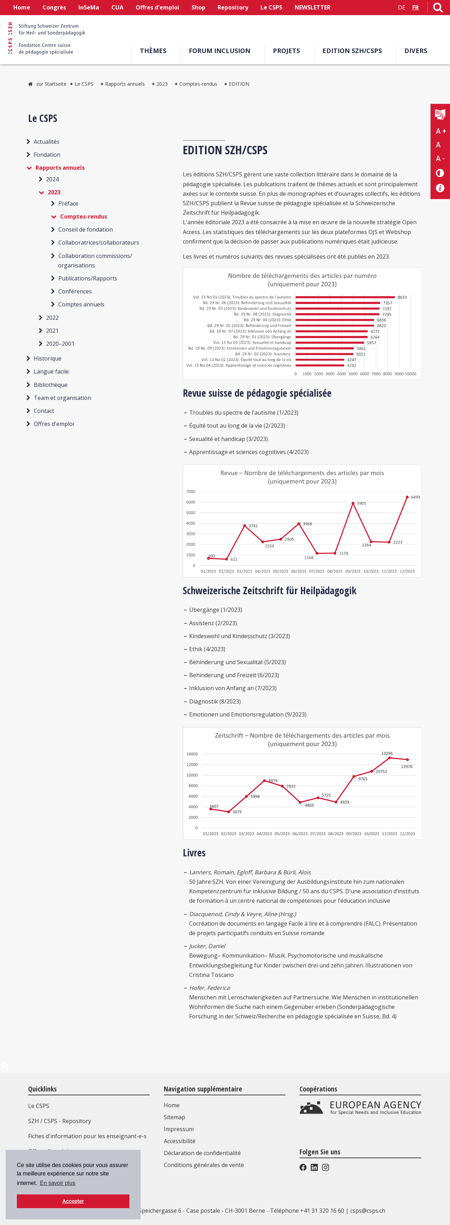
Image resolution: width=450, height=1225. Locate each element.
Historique (48, 358)
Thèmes (153, 50)
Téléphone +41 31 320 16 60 (307, 1210)
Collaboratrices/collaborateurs (98, 242)
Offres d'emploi (157, 7)
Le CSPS (271, 7)
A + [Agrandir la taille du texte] (441, 131)
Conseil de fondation (85, 229)
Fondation (47, 154)
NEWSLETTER (312, 7)
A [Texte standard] (438, 145)
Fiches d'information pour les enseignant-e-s (87, 1136)
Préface (68, 203)
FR (415, 7)
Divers (415, 50)
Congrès (54, 7)
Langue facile (51, 371)
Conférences (75, 291)
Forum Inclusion (219, 50)
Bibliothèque (51, 385)
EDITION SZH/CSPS (352, 50)
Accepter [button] (73, 1201)
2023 (162, 83)
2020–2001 (60, 344)
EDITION (239, 83)
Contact (44, 411)
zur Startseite (51, 83)
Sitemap (174, 1117)
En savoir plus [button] (57, 1183)
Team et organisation (62, 398)
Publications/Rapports (87, 278)
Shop (198, 7)
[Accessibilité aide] (440, 188)
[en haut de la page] (4, 1068)
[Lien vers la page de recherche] (438, 9)
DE (401, 7)
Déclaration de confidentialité (202, 1153)
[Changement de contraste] (440, 172)
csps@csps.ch (367, 1210)
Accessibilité (179, 1141)
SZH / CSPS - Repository (59, 1121)
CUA (117, 7)
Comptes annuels (81, 304)
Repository (233, 7)
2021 (52, 331)
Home (21, 7)
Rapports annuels (125, 83)
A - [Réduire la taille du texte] (440, 158)
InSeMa (88, 7)
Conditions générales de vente (204, 1165)
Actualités (46, 141)
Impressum (179, 1129)
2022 (52, 318)
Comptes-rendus (198, 83)
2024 (52, 179)
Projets (286, 50)
